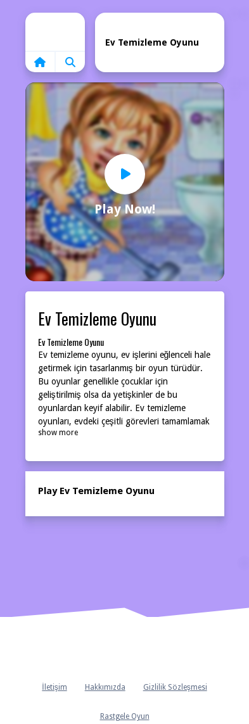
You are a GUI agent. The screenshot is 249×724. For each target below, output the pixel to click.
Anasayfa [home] (125, 649)
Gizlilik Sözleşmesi (175, 687)
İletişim (54, 687)
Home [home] (55, 32)
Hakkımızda (105, 687)
